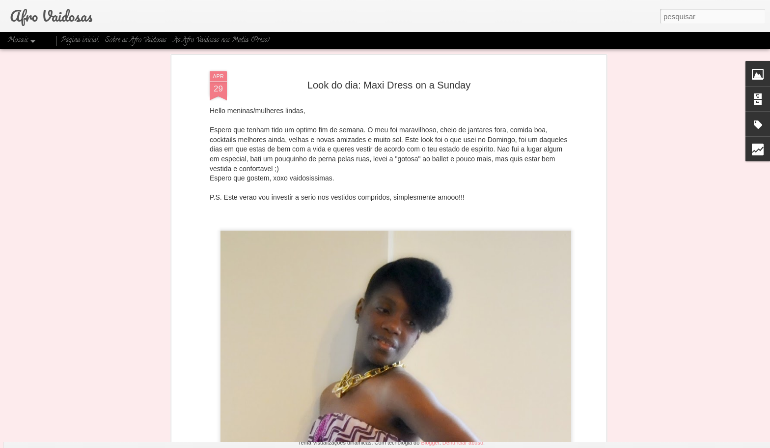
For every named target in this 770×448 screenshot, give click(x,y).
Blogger (430, 443)
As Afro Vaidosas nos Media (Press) (221, 40)
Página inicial (79, 40)
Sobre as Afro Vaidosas (135, 40)
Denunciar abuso (462, 443)
